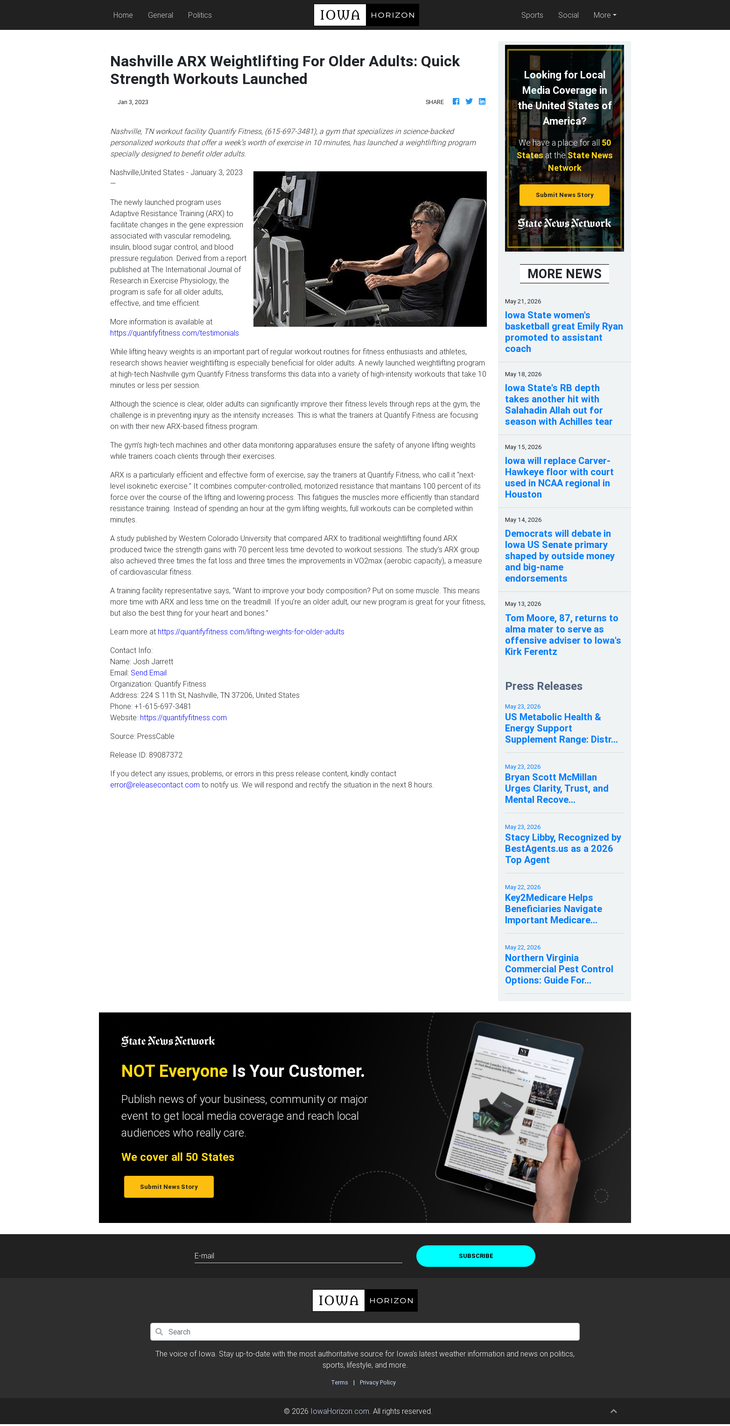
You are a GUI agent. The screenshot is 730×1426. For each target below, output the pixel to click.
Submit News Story (565, 195)
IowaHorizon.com (339, 1411)
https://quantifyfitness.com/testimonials (174, 332)
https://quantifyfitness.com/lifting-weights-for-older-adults (251, 631)
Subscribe (476, 1256)
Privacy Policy (378, 1382)
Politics (200, 15)
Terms (339, 1382)
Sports (532, 15)
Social (568, 15)
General (160, 15)
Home (125, 14)
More (602, 15)
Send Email (149, 672)
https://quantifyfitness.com (183, 717)
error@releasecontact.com (155, 784)
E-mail (204, 1255)
